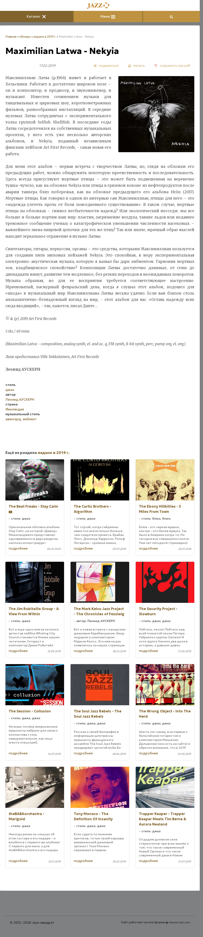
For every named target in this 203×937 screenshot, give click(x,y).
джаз (9, 390)
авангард (13, 419)
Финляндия (14, 409)
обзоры (25, 36)
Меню (108, 16)
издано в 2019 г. (44, 36)
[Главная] (100, 5)
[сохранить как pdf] (172, 65)
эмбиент (30, 419)
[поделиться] (106, 65)
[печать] (136, 65)
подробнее (18, 548)
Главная (10, 36)
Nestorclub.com (179, 922)
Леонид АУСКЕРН (19, 399)
